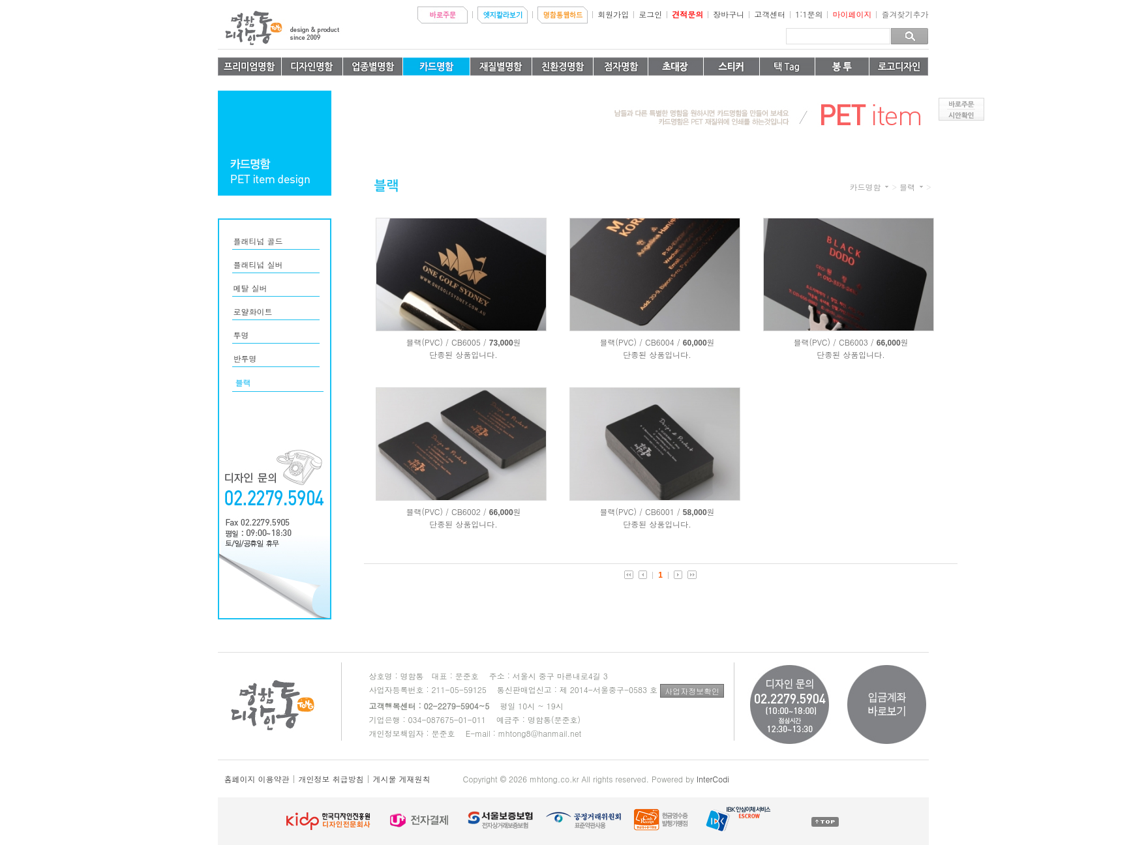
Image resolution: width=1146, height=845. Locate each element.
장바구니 (728, 14)
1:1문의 (808, 14)
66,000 (889, 343)
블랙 (907, 187)
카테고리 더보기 (886, 186)
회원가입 (613, 14)
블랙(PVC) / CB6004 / (639, 342)
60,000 (695, 343)
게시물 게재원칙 (401, 778)
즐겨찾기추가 (905, 14)
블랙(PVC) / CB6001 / (639, 511)
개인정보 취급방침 (331, 778)
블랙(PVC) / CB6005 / (446, 342)
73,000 (501, 343)
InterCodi (713, 778)
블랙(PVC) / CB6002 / (446, 511)
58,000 (695, 512)
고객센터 (769, 14)
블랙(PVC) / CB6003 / (833, 342)
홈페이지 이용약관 (257, 778)
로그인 (650, 14)
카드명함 (865, 187)
